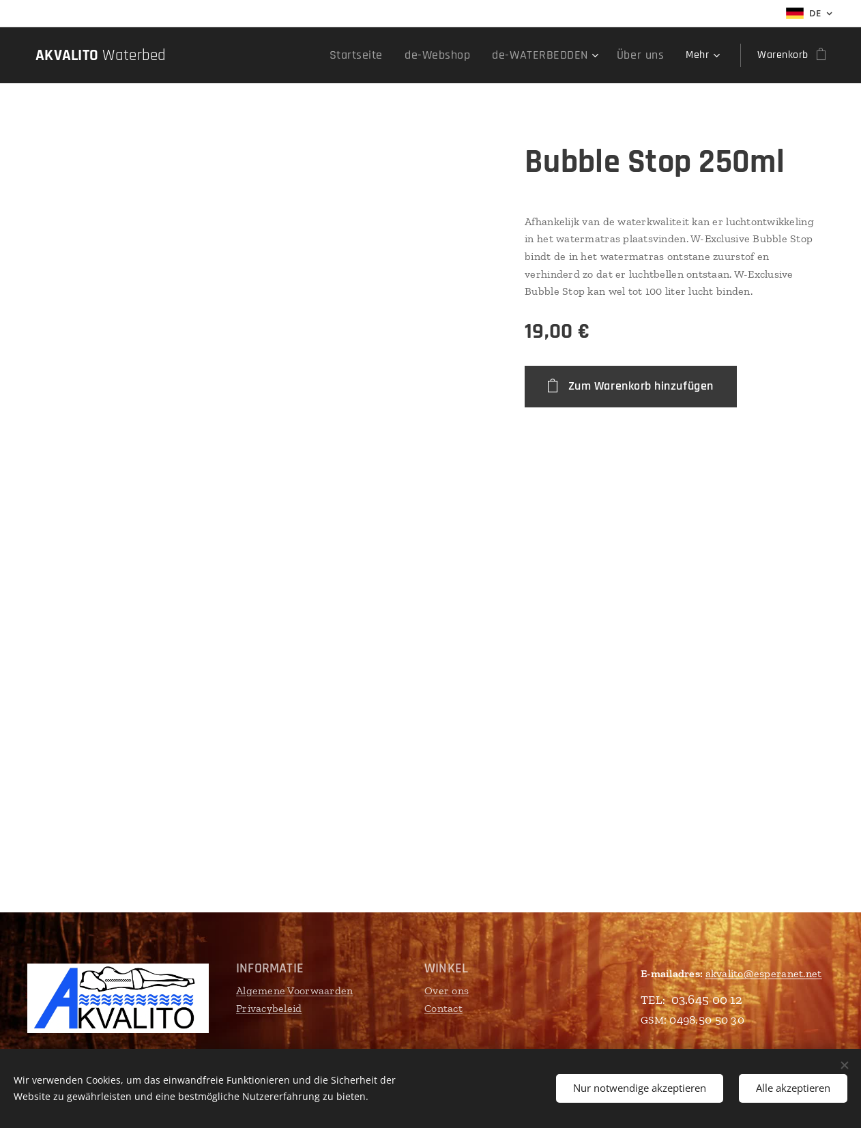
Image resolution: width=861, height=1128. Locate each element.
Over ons (446, 990)
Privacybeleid (269, 1008)
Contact (443, 1008)
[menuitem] (257, 55)
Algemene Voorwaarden (294, 990)
